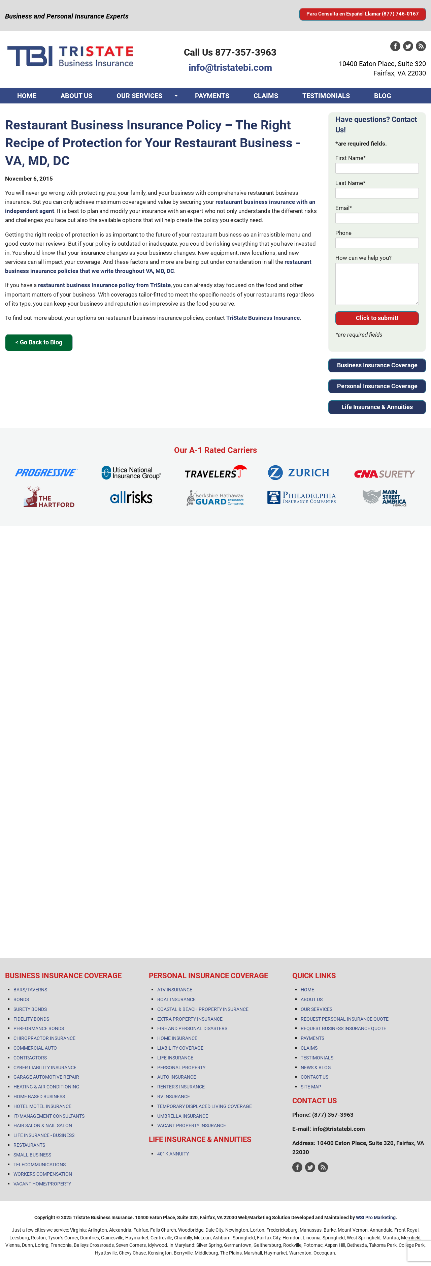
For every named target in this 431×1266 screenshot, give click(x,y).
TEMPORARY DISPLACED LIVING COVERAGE (204, 1106)
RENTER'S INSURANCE (181, 1086)
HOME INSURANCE (177, 1038)
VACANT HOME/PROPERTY (42, 1183)
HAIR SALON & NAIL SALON (42, 1125)
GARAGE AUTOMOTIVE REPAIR (46, 1077)
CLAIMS (266, 96)
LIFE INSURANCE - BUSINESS (43, 1135)
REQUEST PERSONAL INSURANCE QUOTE (345, 1019)
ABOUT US (76, 96)
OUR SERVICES (139, 96)
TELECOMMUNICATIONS (39, 1164)
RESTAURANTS (29, 1145)
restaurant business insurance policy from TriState (104, 285)
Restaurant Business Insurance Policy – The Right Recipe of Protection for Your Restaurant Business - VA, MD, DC (153, 143)
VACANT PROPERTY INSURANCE (191, 1125)
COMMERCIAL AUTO (35, 1048)
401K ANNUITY (173, 1153)
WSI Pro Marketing (376, 1217)
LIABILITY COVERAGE (180, 1048)
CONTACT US (37, 111)
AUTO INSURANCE (176, 1077)
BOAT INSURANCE (176, 999)
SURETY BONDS (30, 1009)
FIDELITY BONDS (31, 1019)
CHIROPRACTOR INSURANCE (44, 1038)
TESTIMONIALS (326, 96)
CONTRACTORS (30, 1057)
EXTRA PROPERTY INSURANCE (190, 1019)
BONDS (21, 999)
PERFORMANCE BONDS (38, 1028)
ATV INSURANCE (174, 989)
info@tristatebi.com (230, 67)
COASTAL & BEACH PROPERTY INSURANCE (202, 1009)
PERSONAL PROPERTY (181, 1067)
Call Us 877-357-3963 (230, 52)
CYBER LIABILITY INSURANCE (44, 1067)
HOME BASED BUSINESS (39, 1096)
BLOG (382, 96)
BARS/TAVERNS (30, 989)
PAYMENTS (212, 96)
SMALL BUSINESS (32, 1154)
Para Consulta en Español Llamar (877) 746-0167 (362, 14)
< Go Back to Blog (38, 342)
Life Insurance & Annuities (377, 406)
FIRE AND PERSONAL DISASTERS (192, 1028)
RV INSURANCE (173, 1096)
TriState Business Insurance (263, 317)
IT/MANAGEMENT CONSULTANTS (49, 1116)
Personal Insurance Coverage (377, 386)
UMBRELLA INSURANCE (182, 1116)
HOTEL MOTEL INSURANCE (42, 1106)
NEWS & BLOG (316, 1067)
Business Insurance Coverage (377, 365)
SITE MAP (311, 1086)
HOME (26, 96)
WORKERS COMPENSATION (42, 1174)
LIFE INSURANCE (175, 1057)
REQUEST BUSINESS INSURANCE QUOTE (343, 1028)
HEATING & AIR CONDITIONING (46, 1086)
